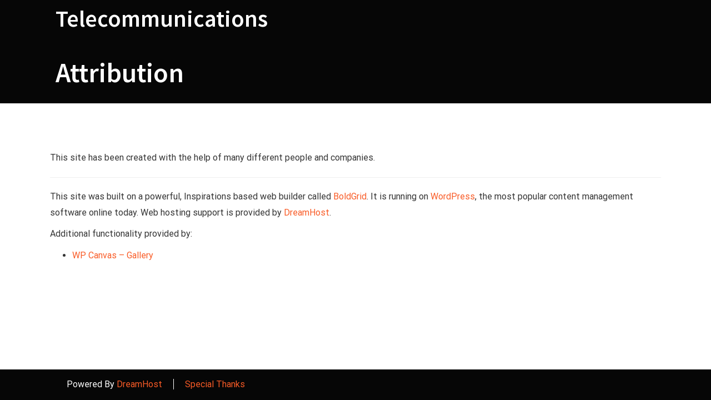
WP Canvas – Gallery (112, 255)
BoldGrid (350, 196)
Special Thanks (215, 384)
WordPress (452, 196)
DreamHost (306, 212)
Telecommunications (162, 18)
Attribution (120, 72)
